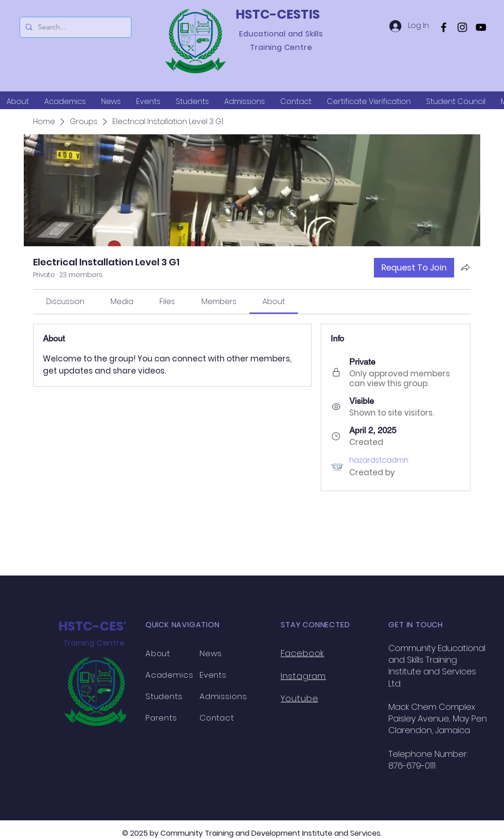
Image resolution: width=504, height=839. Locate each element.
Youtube (299, 698)
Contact (217, 717)
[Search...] (74, 27)
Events (213, 674)
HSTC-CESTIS (277, 14)
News (211, 653)
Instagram (303, 676)
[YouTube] (481, 27)
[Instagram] (462, 27)
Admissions (223, 696)
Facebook (302, 653)
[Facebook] (443, 27)
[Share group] (465, 267)
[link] (65, 301)
